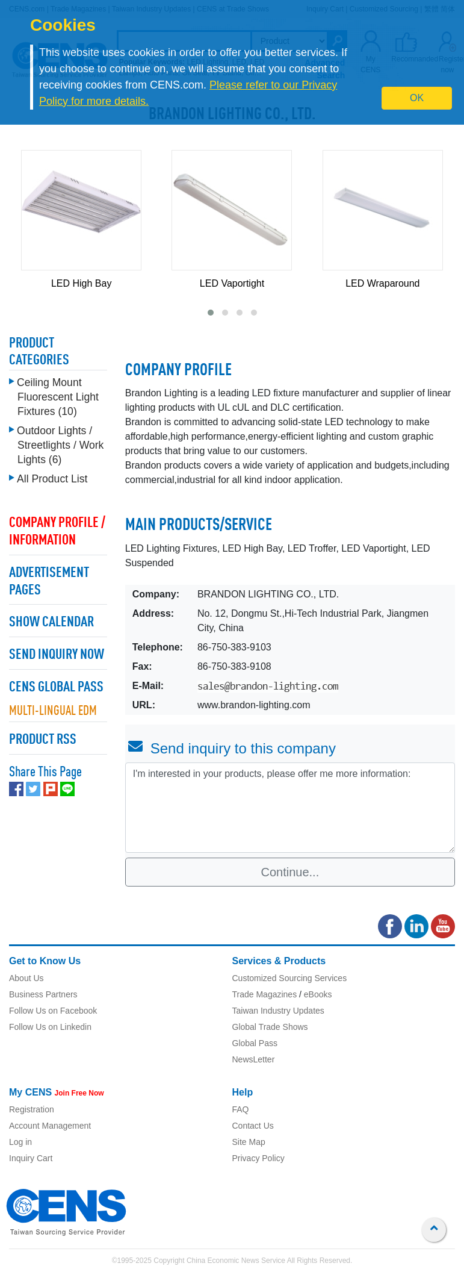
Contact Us (253, 1125)
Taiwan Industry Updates (278, 1010)
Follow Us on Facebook (53, 1010)
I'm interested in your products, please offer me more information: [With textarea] (290, 807)
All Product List (52, 476)
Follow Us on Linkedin (50, 1027)
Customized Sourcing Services (289, 978)
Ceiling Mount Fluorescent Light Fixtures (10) (58, 393)
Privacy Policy (258, 1158)
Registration (31, 1109)
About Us (26, 978)
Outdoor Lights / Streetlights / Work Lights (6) (60, 442)
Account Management (50, 1125)
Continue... (290, 872)
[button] (210, 313)
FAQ (240, 1109)
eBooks (318, 994)
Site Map (248, 1142)
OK (417, 98)
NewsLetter (253, 1059)
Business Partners (43, 994)
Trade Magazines (264, 994)
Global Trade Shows (270, 1027)
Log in (20, 1142)
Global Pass (254, 1043)
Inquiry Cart (30, 1158)
